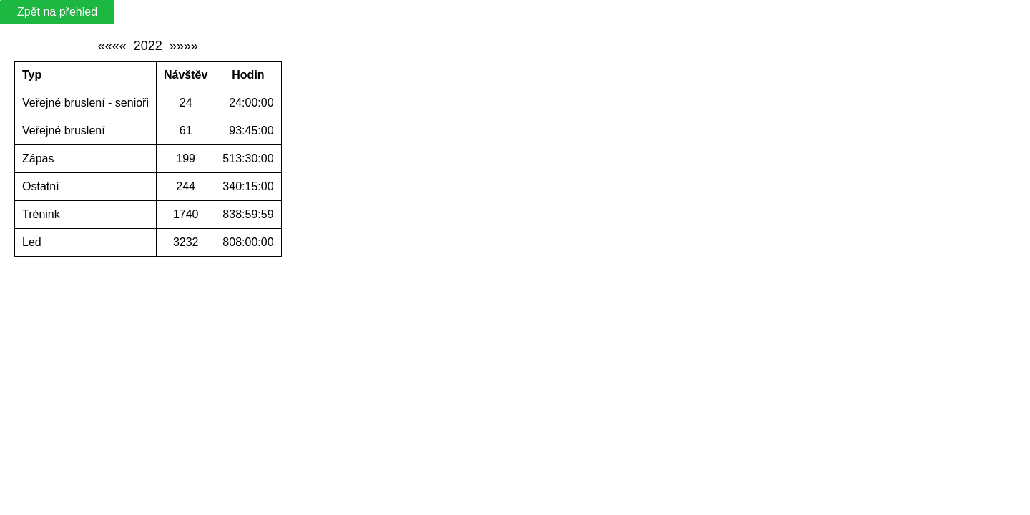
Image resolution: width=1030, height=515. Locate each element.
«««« (112, 46)
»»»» (184, 46)
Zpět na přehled (57, 12)
